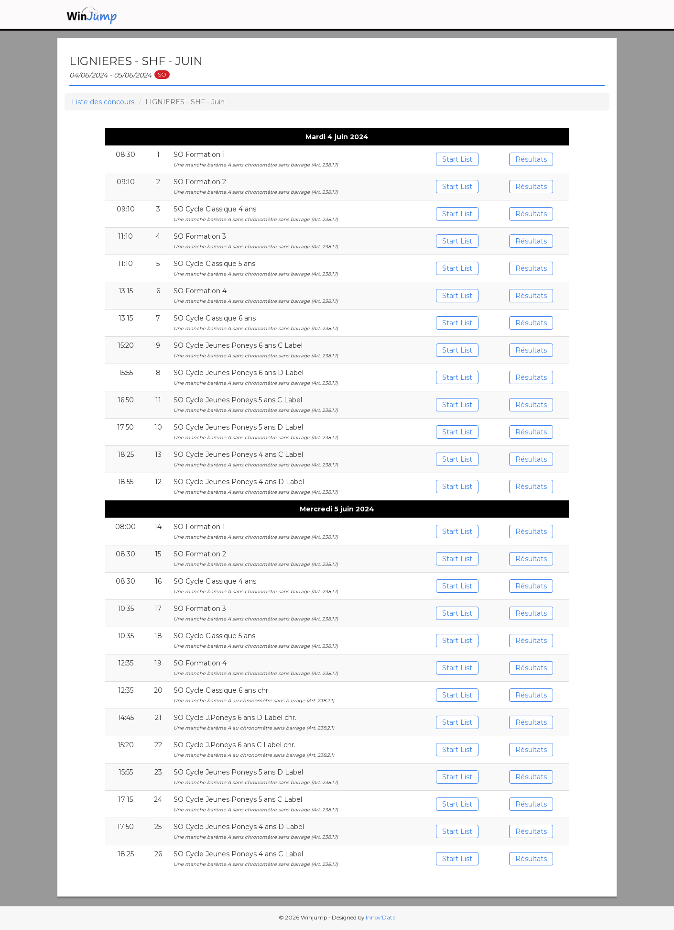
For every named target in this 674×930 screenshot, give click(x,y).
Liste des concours (103, 102)
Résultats (531, 159)
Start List (457, 159)
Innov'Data (381, 917)
